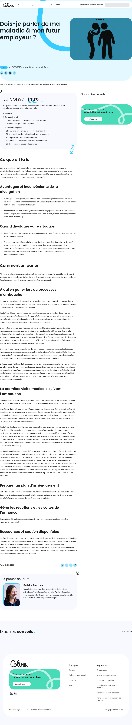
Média (10, 84)
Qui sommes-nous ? (77, 675)
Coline (2, 84)
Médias (59, 5)
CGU (26, 710)
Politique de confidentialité (41, 710)
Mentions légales (15, 710)
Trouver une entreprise (27, 5)
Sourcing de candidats (106, 680)
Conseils (19, 84)
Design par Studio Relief (114, 710)
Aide (70, 685)
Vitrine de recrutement (106, 675)
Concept (72, 670)
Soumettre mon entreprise (91, 4)
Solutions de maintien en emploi (107, 686)
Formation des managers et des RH (109, 699)
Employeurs (102, 670)
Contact (72, 680)
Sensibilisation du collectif (108, 693)
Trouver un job (46, 5)
